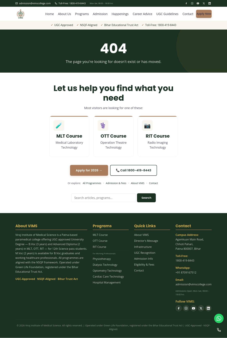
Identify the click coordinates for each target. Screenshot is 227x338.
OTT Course (100, 241)
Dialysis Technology (105, 265)
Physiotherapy (102, 259)
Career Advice (142, 14)
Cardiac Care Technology (108, 276)
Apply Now (203, 14)
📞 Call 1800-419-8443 (133, 170)
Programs (82, 14)
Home (49, 14)
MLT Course (100, 235)
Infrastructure (143, 247)
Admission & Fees (116, 183)
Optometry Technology (107, 270)
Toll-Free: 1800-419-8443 (70, 3)
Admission (100, 14)
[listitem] (186, 3)
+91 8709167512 (186, 272)
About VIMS (137, 183)
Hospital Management (107, 282)
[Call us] (219, 330)
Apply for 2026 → (89, 170)
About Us (64, 14)
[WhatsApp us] (219, 318)
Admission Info (143, 259)
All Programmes (92, 183)
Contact (188, 14)
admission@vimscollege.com (33, 3)
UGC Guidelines (167, 14)
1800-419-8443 (185, 260)
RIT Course (99, 247)
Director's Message (146, 241)
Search (146, 198)
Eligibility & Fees (144, 264)
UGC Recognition (144, 253)
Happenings (120, 14)
